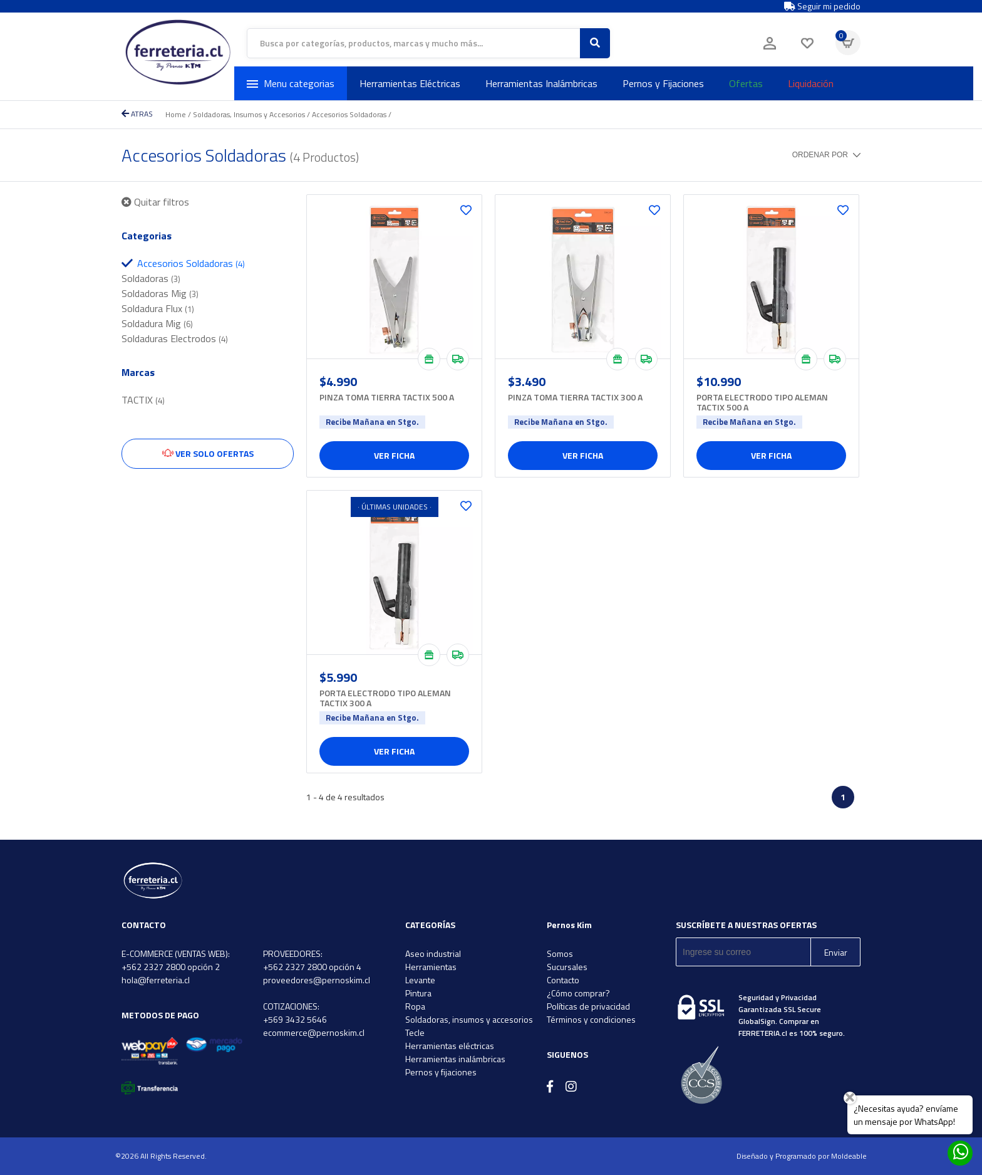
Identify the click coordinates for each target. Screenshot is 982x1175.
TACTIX (143, 399)
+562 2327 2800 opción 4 (312, 966)
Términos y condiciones (591, 1019)
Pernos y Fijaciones (663, 83)
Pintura (418, 993)
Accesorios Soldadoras (349, 114)
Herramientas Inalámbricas (541, 83)
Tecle (415, 1032)
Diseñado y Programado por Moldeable (801, 1156)
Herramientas (431, 966)
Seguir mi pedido (822, 6)
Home (175, 114)
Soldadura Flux (157, 308)
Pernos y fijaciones (441, 1071)
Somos (560, 953)
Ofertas (746, 83)
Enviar (835, 952)
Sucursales (567, 966)
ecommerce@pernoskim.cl (313, 1032)
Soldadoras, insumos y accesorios (469, 1019)
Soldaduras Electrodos (174, 338)
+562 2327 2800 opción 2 (170, 966)
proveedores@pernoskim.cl (316, 979)
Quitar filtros (155, 201)
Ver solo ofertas (208, 453)
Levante (420, 979)
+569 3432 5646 (295, 1019)
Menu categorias (290, 83)
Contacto (563, 979)
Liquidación (811, 83)
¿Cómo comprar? (578, 993)
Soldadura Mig (157, 323)
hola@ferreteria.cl (155, 979)
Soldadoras (150, 278)
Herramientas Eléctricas (409, 83)
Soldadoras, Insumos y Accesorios (249, 114)
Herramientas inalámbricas (455, 1058)
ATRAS (137, 114)
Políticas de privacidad (588, 1006)
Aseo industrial (433, 953)
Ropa (415, 1006)
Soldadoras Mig (160, 293)
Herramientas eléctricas (449, 1045)
